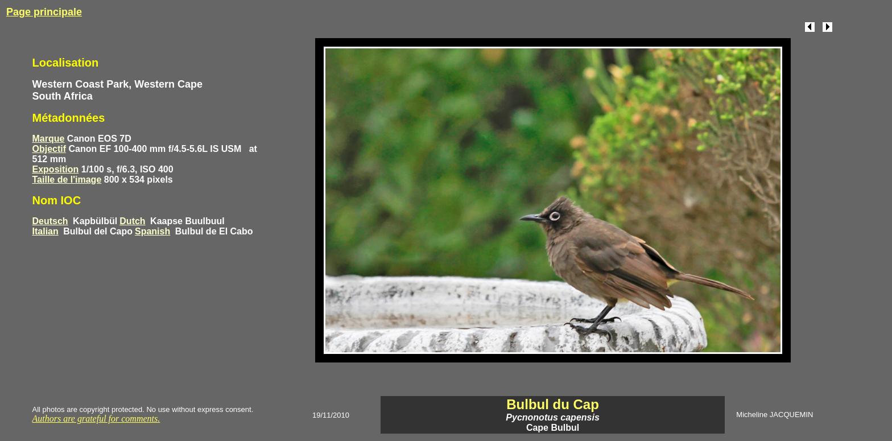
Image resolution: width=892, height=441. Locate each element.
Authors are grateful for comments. (96, 418)
